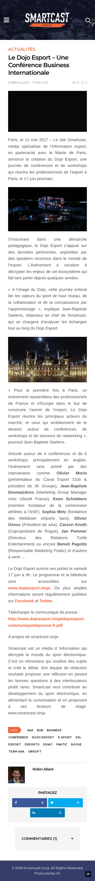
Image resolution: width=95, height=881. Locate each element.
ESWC (47, 744)
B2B (40, 730)
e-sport (65, 737)
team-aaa (16, 751)
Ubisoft (35, 751)
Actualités (21, 49)
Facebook (24, 601)
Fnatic (61, 744)
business (54, 730)
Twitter (46, 601)
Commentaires (39, 838)
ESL (78, 737)
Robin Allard (18, 82)
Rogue (76, 744)
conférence (18, 737)
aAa (30, 730)
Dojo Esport (43, 737)
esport (14, 744)
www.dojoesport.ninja (29, 588)
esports (32, 744)
